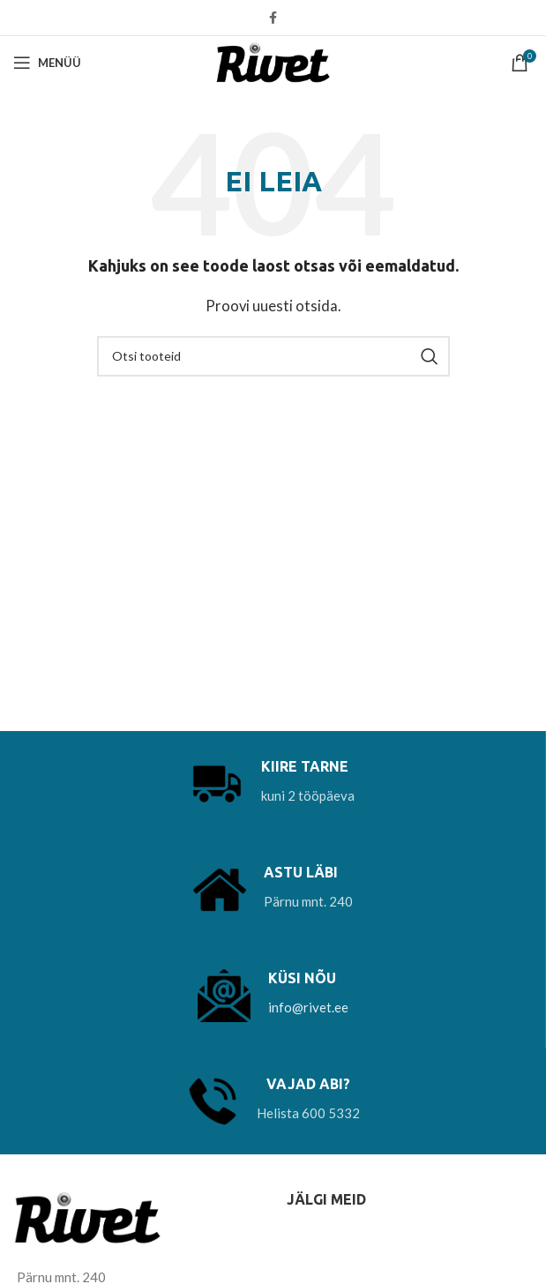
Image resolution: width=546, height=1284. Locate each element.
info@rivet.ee (308, 1007)
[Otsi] (273, 356)
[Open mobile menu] (47, 62)
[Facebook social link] (273, 17)
